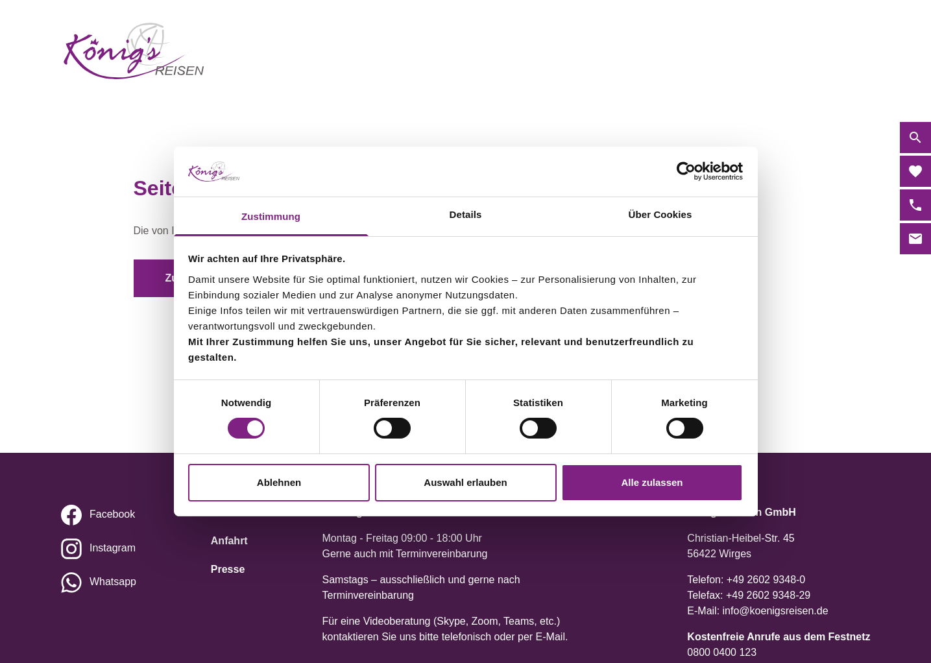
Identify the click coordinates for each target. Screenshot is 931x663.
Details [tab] (466, 214)
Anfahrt (229, 540)
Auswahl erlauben (465, 482)
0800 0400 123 (721, 652)
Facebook (112, 514)
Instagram (113, 547)
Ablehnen (279, 482)
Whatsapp (113, 581)
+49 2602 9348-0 (766, 579)
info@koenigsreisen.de (775, 610)
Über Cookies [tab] (660, 214)
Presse (228, 569)
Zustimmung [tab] (270, 216)
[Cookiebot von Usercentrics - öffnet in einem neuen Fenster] (686, 171)
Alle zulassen (652, 482)
